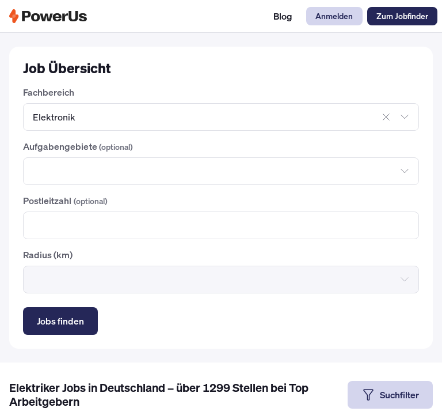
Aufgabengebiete (77, 146)
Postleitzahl (65, 200)
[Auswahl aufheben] (386, 117)
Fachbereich (48, 92)
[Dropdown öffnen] (404, 117)
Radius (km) (48, 254)
